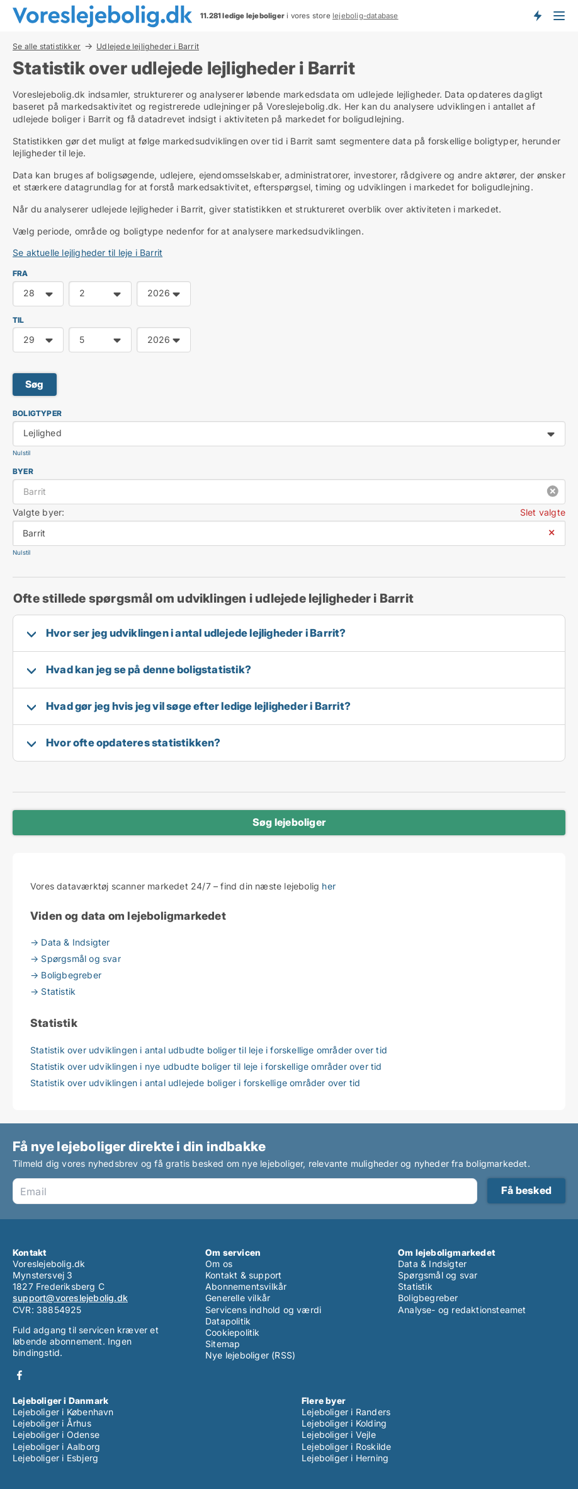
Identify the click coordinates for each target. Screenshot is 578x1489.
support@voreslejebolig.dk (70, 1297)
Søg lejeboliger (289, 822)
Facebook (19, 1375)
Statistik (415, 1286)
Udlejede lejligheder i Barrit (147, 46)
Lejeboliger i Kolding (344, 1423)
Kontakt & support (243, 1275)
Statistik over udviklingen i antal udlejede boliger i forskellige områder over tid (195, 1082)
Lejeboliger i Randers (346, 1411)
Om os (218, 1263)
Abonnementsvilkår (245, 1286)
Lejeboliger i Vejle (339, 1434)
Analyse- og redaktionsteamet (462, 1309)
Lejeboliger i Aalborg (56, 1446)
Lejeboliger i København (63, 1411)
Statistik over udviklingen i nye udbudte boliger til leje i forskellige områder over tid (206, 1066)
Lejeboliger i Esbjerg (55, 1457)
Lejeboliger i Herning (345, 1457)
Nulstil (21, 452)
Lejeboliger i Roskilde (346, 1446)
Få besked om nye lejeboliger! (537, 16)
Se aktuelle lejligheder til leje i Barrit (87, 252)
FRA (20, 273)
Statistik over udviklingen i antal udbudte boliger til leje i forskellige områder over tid (208, 1050)
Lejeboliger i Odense (56, 1434)
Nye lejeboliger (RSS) (250, 1355)
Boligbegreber (428, 1297)
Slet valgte (542, 512)
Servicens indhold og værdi (263, 1309)
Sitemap (222, 1343)
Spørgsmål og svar (437, 1275)
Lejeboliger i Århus (52, 1423)
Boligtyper (37, 413)
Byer (23, 471)
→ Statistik (53, 991)
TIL (19, 320)
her (329, 886)
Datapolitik (228, 1321)
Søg (34, 384)
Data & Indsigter (432, 1263)
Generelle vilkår (237, 1297)
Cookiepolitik (232, 1332)
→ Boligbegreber (65, 975)
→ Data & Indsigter (70, 942)
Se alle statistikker (47, 46)
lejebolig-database (365, 15)
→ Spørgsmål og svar (75, 958)
